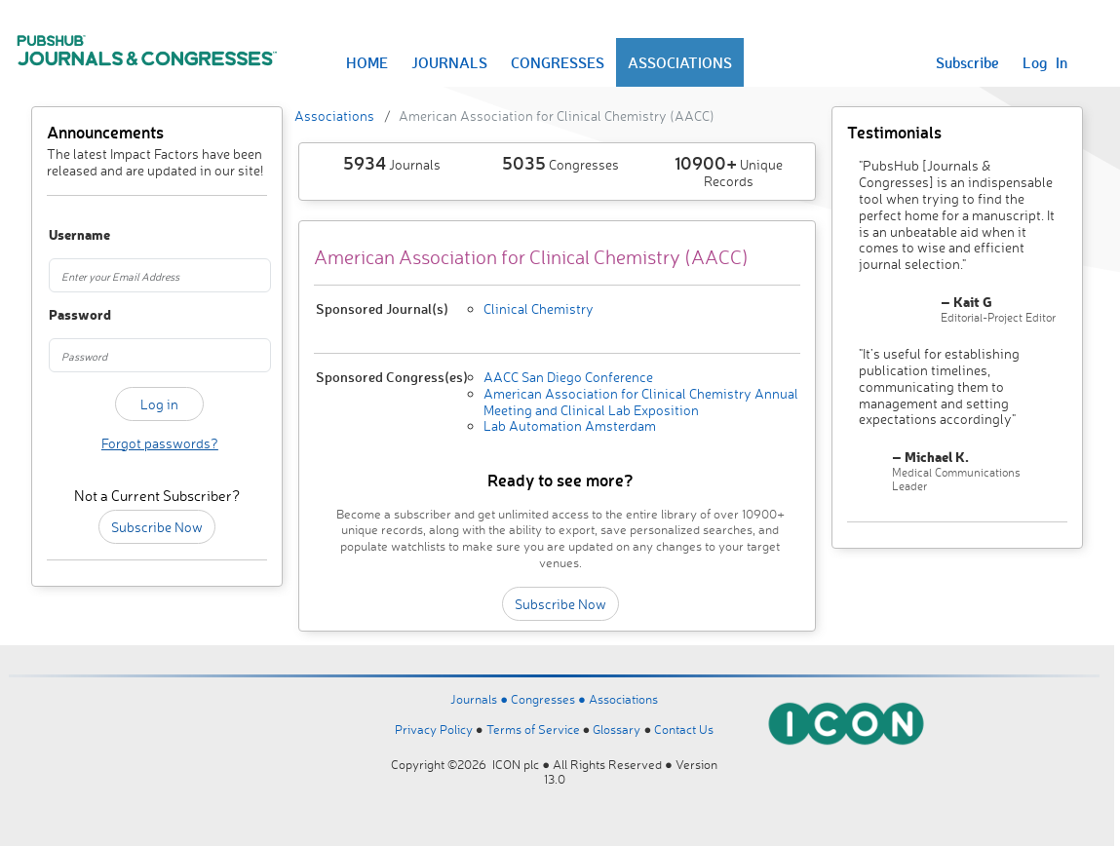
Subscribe (967, 62)
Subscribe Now (157, 527)
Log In (1045, 62)
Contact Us (684, 729)
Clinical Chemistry (538, 308)
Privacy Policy (434, 729)
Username (65, 235)
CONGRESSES (557, 62)
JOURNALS (449, 62)
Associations (334, 115)
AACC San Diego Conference (568, 376)
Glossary (616, 729)
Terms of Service (533, 729)
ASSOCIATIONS (680, 62)
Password (65, 315)
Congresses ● (550, 699)
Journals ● (480, 699)
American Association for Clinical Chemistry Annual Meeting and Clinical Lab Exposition (640, 401)
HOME (367, 62)
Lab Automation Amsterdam (569, 425)
